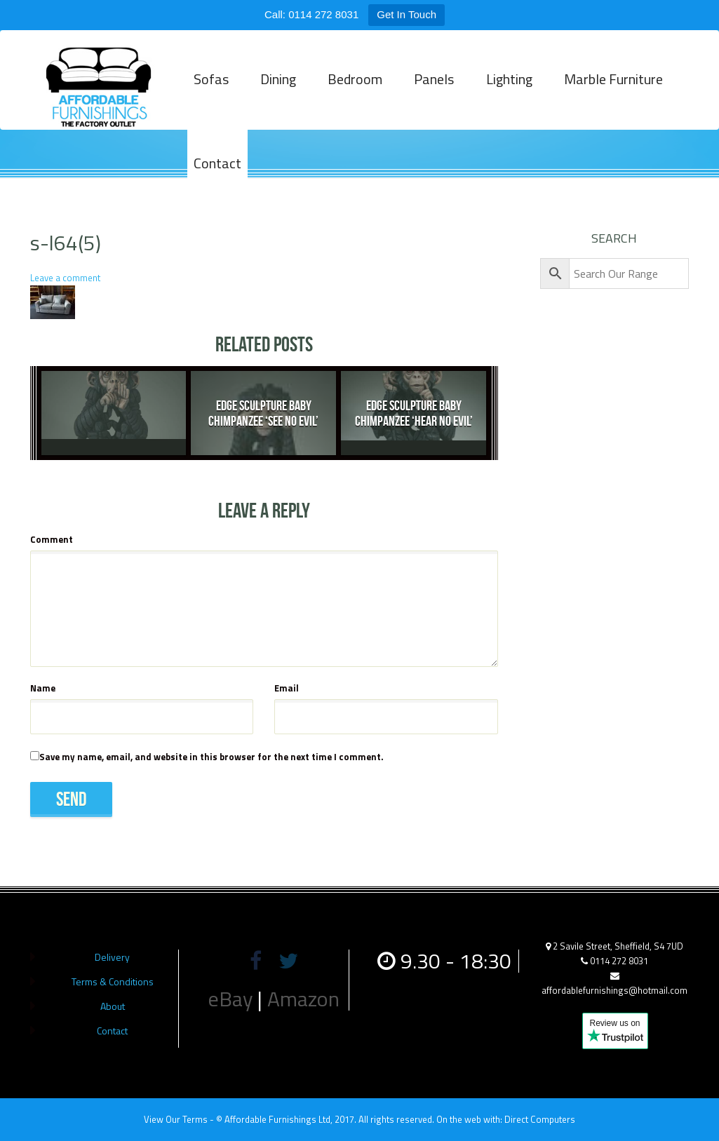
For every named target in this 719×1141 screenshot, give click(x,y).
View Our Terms (176, 1119)
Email (286, 688)
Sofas (211, 86)
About (112, 1006)
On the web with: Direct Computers (505, 1119)
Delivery (112, 957)
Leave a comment (65, 278)
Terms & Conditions (113, 981)
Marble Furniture (609, 86)
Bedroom (353, 86)
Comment (51, 539)
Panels (432, 86)
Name (42, 688)
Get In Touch (406, 14)
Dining (277, 86)
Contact (217, 171)
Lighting (506, 86)
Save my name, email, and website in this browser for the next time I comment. (211, 757)
